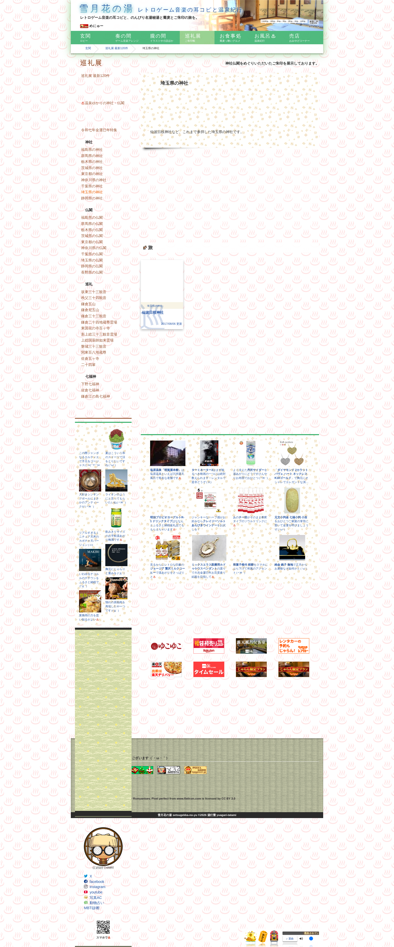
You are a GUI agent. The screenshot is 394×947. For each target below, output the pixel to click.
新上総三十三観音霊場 (99, 334)
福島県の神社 (92, 149)
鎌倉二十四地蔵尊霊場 (99, 322)
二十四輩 (88, 365)
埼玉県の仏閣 (92, 260)
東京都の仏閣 (92, 242)
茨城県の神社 (92, 168)
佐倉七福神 (90, 390)
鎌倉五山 (88, 304)
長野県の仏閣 (92, 272)
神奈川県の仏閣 (93, 248)
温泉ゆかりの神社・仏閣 (102, 103)
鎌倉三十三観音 (93, 316)
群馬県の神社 (92, 156)
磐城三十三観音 (93, 346)
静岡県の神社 (92, 198)
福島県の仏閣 (92, 217)
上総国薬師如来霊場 (97, 340)
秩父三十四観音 (93, 298)
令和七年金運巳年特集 (99, 130)
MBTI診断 (92, 908)
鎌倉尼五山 (90, 310)
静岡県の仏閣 (92, 266)
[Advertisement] (103, 720)
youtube (96, 892)
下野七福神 (90, 384)
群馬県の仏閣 (92, 224)
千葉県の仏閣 (92, 254)
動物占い (97, 903)
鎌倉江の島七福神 (95, 396)
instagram (97, 887)
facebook (97, 882)
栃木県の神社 (92, 162)
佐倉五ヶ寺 (90, 358)
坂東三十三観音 (93, 292)
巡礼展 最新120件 (116, 48)
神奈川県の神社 (93, 180)
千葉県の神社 (92, 186)
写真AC (96, 898)
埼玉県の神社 (92, 192)
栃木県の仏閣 (92, 230)
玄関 (88, 48)
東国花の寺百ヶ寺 (95, 328)
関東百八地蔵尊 (93, 352)
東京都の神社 (92, 174)
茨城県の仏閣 (92, 236)
